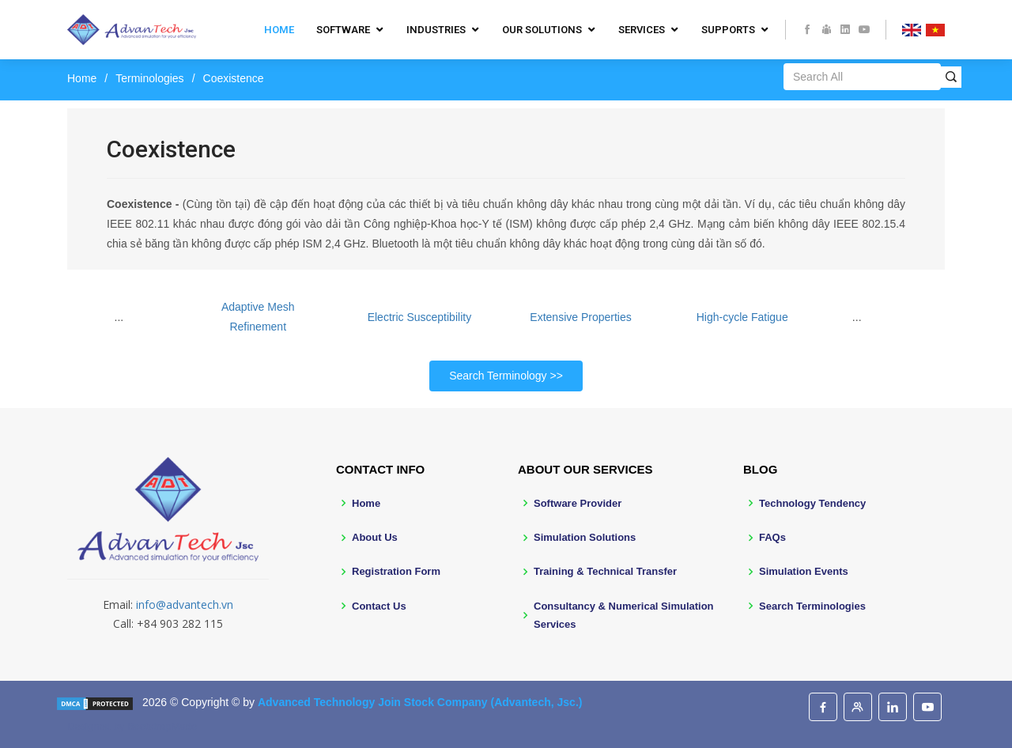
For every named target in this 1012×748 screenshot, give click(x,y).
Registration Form (396, 571)
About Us (375, 537)
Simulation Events (803, 571)
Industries (436, 30)
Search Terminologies (812, 606)
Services (641, 30)
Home (279, 30)
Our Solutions (542, 30)
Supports (728, 30)
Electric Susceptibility (420, 317)
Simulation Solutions (585, 537)
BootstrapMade (162, 726)
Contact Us (379, 606)
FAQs (772, 537)
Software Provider (577, 503)
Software (343, 30)
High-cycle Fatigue (742, 317)
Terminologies (149, 78)
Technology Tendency (812, 503)
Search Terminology (497, 375)
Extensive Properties (580, 317)
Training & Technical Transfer (605, 571)
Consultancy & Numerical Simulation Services (624, 615)
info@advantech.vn (184, 604)
